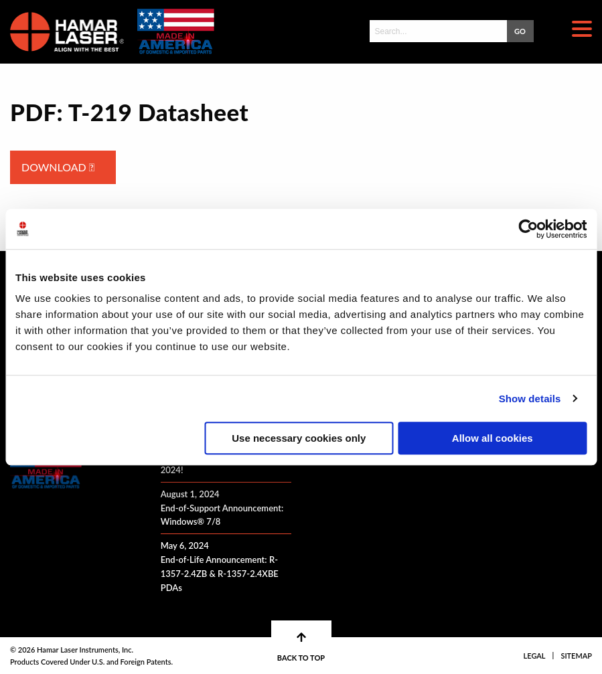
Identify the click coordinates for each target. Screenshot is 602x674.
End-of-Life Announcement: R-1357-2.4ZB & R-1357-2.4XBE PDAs (220, 573)
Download (57, 167)
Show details (530, 398)
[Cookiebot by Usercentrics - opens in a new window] (528, 229)
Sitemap (576, 655)
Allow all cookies (492, 438)
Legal (535, 655)
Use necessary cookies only (299, 438)
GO (520, 31)
